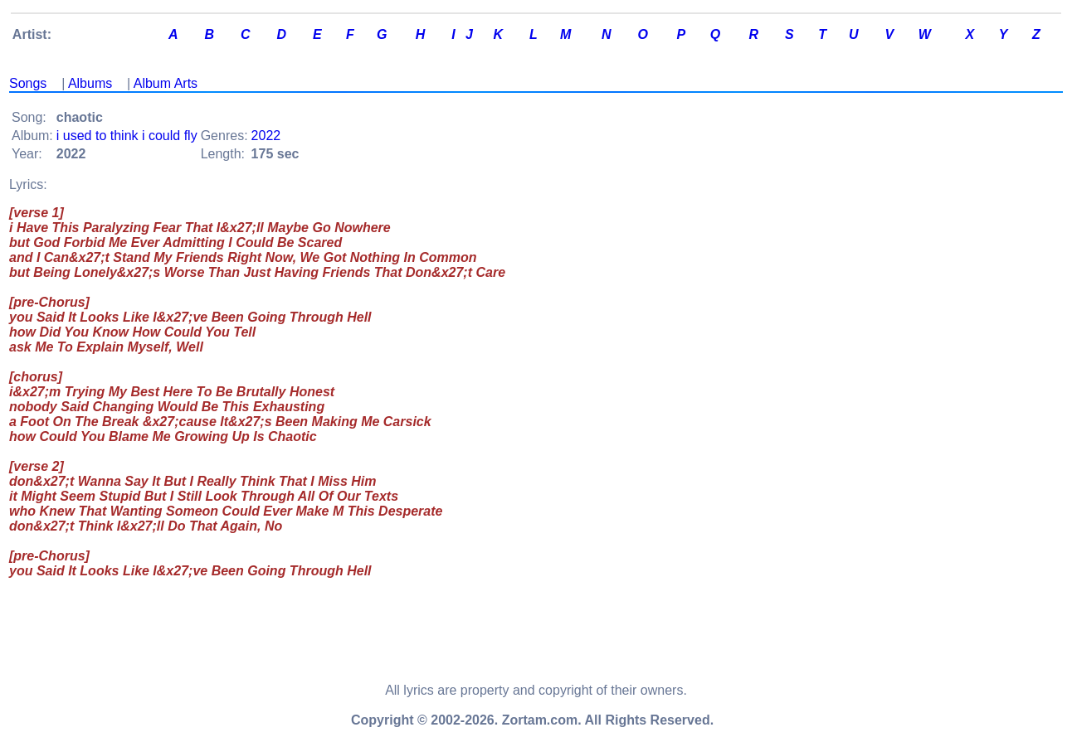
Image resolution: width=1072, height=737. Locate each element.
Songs (27, 83)
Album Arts (165, 83)
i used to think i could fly (126, 135)
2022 (266, 135)
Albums (90, 83)
